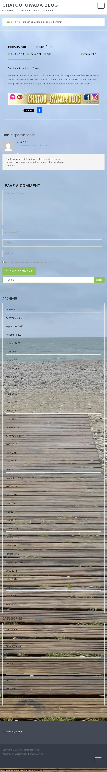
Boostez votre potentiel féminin (33, 46)
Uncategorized (13, 696)
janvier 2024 (12, 309)
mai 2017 (11, 461)
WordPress (20, 753)
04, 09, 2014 (17, 54)
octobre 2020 (13, 368)
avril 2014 (11, 604)
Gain (8, 654)
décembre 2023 (14, 317)
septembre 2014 (14, 562)
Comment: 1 (89, 54)
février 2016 (12, 528)
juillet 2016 (11, 494)
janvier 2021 (12, 360)
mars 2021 (11, 351)
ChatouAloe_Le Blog (12, 731)
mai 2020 (11, 376)
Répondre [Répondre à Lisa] (100, 164)
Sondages (11, 688)
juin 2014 (11, 587)
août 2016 (11, 486)
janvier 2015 (12, 553)
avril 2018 (11, 410)
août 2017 (11, 444)
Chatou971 (35, 54)
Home (8, 21)
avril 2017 (11, 469)
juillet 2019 (11, 385)
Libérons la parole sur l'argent (28, 11)
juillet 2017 (11, 452)
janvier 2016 (12, 537)
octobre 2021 (13, 343)
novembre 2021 (14, 334)
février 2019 (12, 402)
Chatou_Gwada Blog (30, 5)
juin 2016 (11, 503)
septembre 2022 (14, 326)
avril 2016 (11, 520)
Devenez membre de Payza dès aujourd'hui (22, 769)
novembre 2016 (14, 478)
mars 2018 (11, 419)
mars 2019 (11, 393)
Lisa (19, 142)
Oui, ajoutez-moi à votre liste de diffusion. (27, 262)
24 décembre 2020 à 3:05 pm (32, 145)
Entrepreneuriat (14, 646)
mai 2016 (11, 511)
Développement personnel (20, 637)
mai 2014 (11, 596)
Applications (12, 629)
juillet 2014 (11, 579)
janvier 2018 (12, 427)
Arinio (40, 753)
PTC (8, 671)
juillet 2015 (11, 545)
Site (17, 21)
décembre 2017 (14, 435)
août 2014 (11, 570)
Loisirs (9, 663)
